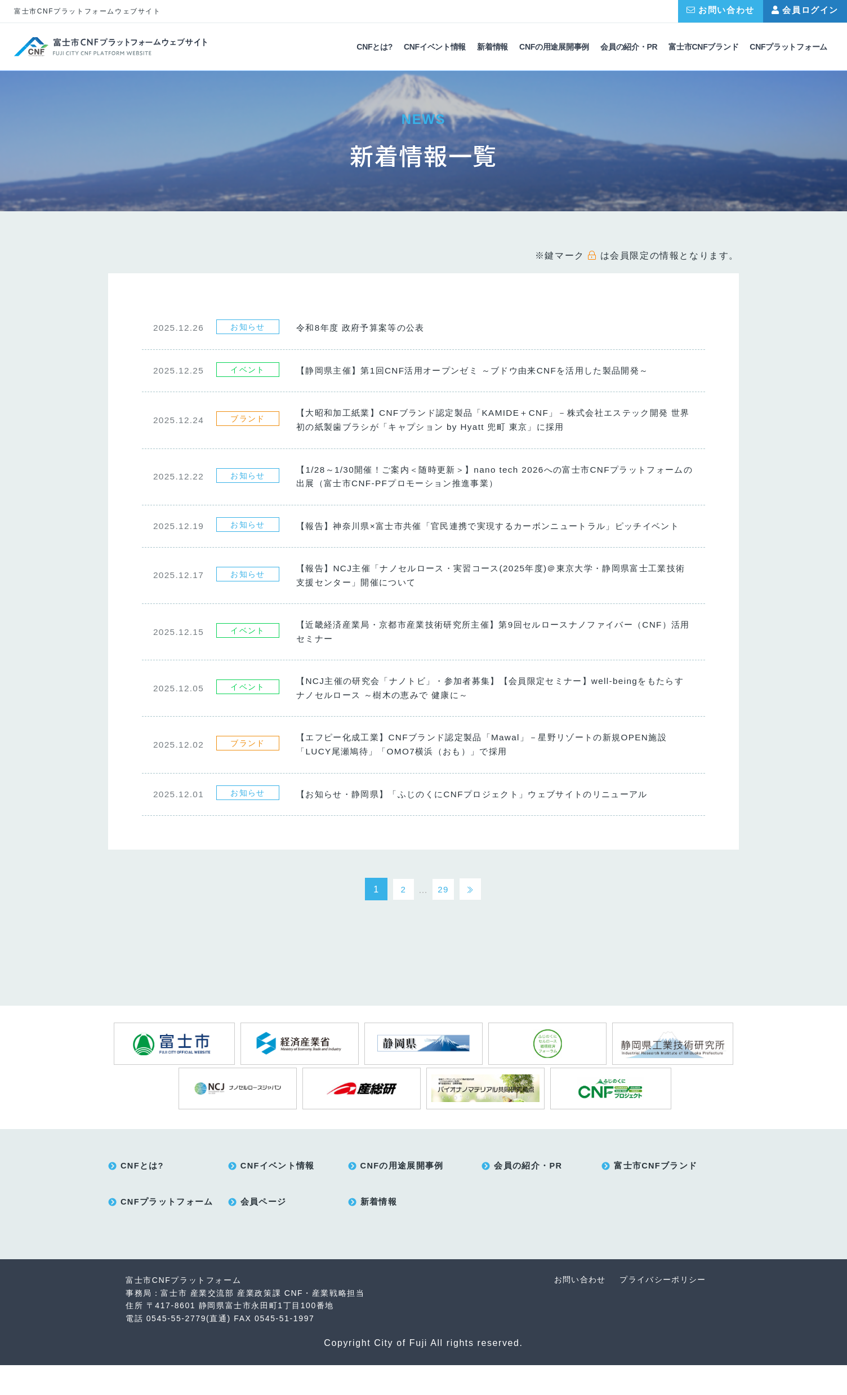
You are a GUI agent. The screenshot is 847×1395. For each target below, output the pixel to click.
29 (443, 915)
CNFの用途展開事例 (554, 47)
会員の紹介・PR (628, 47)
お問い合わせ (720, 10)
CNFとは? (374, 47)
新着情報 (492, 47)
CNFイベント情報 (435, 47)
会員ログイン (805, 10)
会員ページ (263, 1233)
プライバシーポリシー (662, 1310)
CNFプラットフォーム (788, 47)
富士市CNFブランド (703, 47)
